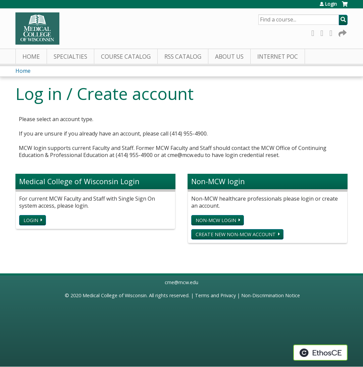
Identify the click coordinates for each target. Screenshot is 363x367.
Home (31, 56)
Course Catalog (126, 56)
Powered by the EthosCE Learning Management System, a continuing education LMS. (320, 353)
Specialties (70, 56)
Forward (342, 32)
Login (331, 4)
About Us (229, 56)
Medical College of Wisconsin (115, 295)
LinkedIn (332, 32)
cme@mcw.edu (181, 282)
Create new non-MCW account (236, 234)
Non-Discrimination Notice (270, 295)
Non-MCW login (216, 220)
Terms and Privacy (215, 295)
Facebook (314, 32)
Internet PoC (277, 56)
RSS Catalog (182, 56)
